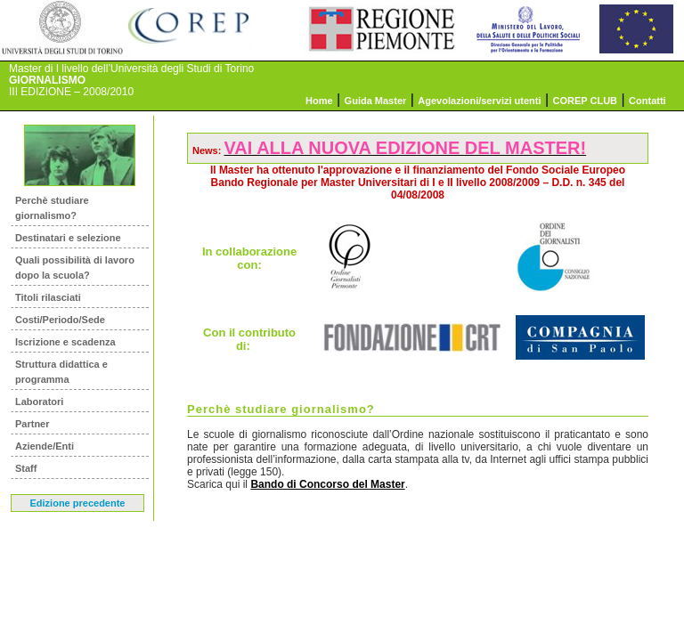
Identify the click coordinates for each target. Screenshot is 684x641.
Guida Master (376, 100)
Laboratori (39, 401)
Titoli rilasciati (48, 297)
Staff (26, 468)
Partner (32, 423)
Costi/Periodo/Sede (60, 319)
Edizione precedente (78, 503)
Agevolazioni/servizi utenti (479, 100)
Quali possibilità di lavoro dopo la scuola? (74, 267)
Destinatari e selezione (68, 237)
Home (319, 100)
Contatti (647, 100)
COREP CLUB (585, 100)
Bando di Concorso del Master (327, 484)
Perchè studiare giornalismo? (52, 208)
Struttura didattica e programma (61, 372)
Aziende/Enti (44, 446)
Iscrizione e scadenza (65, 342)
